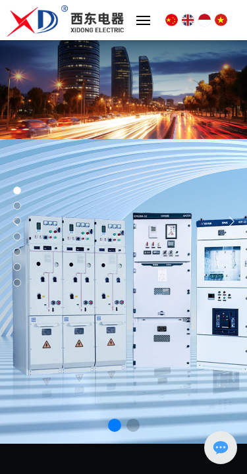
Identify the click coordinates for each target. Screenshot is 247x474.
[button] (114, 425)
